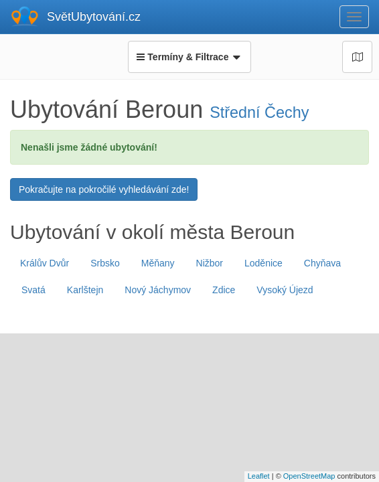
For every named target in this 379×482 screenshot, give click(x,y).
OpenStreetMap (309, 476)
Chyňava (322, 263)
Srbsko (105, 263)
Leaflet (259, 476)
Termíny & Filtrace (189, 57)
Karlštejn (85, 290)
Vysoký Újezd (284, 290)
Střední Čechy (259, 112)
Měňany (158, 263)
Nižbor (209, 263)
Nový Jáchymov (158, 290)
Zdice (223, 290)
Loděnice (263, 263)
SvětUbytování (94, 16)
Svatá (33, 290)
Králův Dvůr (44, 263)
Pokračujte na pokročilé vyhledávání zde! (104, 189)
